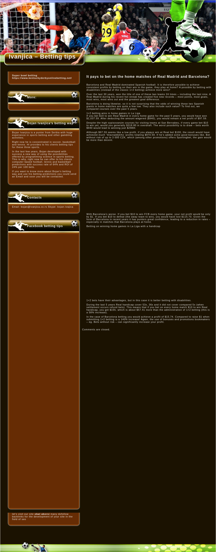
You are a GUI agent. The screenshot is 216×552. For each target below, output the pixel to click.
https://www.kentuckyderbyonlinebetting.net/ (42, 78)
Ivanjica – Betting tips (42, 56)
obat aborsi (42, 514)
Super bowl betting (24, 75)
